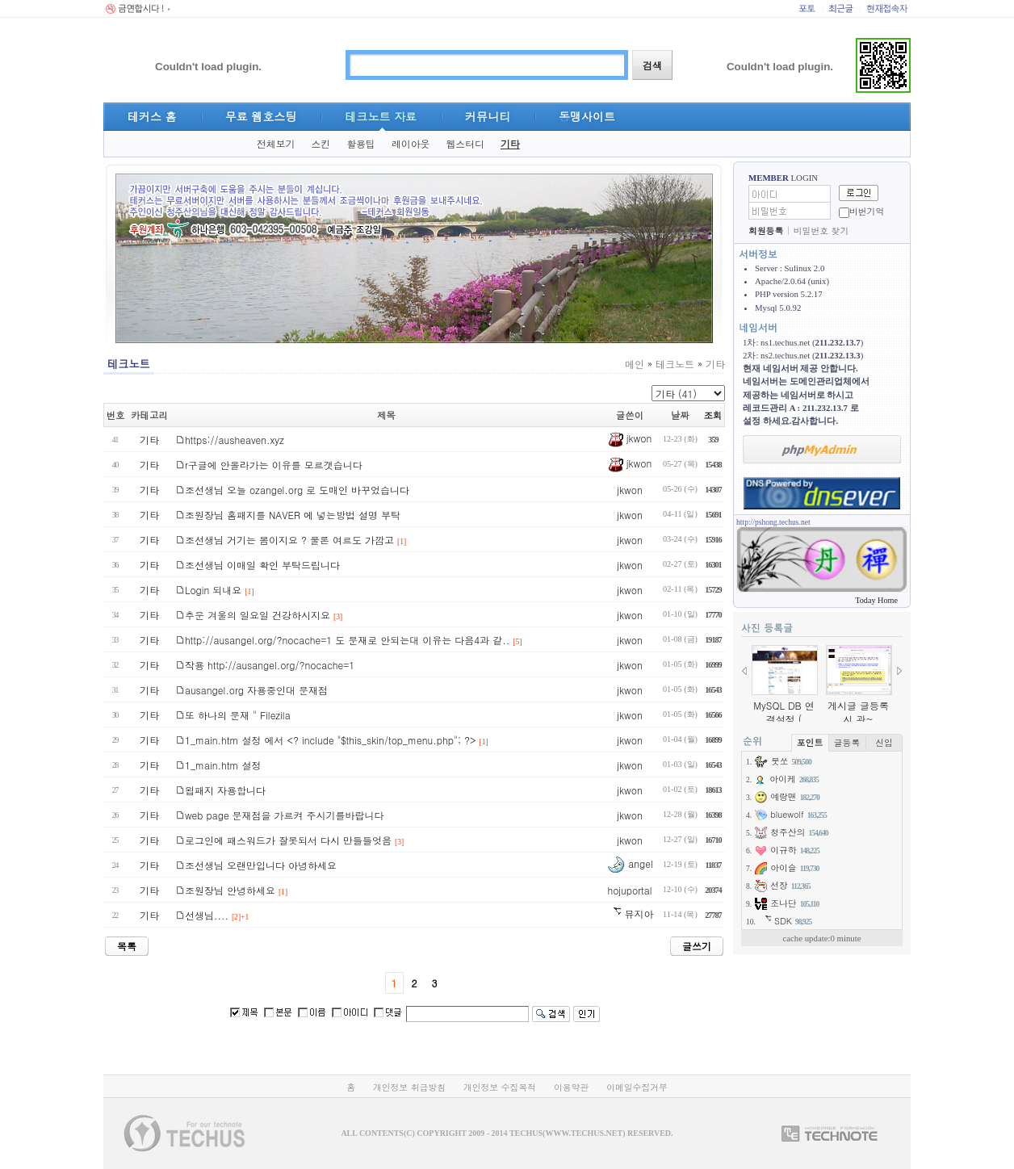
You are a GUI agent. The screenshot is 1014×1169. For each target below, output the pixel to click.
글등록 (847, 742)
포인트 (810, 742)
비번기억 (866, 211)
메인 (634, 364)
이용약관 (571, 1087)
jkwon (630, 438)
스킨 (320, 143)
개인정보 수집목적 (499, 1087)
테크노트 (675, 364)
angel (629, 863)
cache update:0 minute (821, 938)
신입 (884, 742)
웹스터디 (465, 143)
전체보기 (276, 143)
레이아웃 (411, 143)
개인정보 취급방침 (409, 1087)
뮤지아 (629, 913)
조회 (713, 415)
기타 (510, 143)
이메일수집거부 (637, 1087)
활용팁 (360, 143)
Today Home (876, 600)
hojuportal (629, 890)
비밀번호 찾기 (821, 230)
